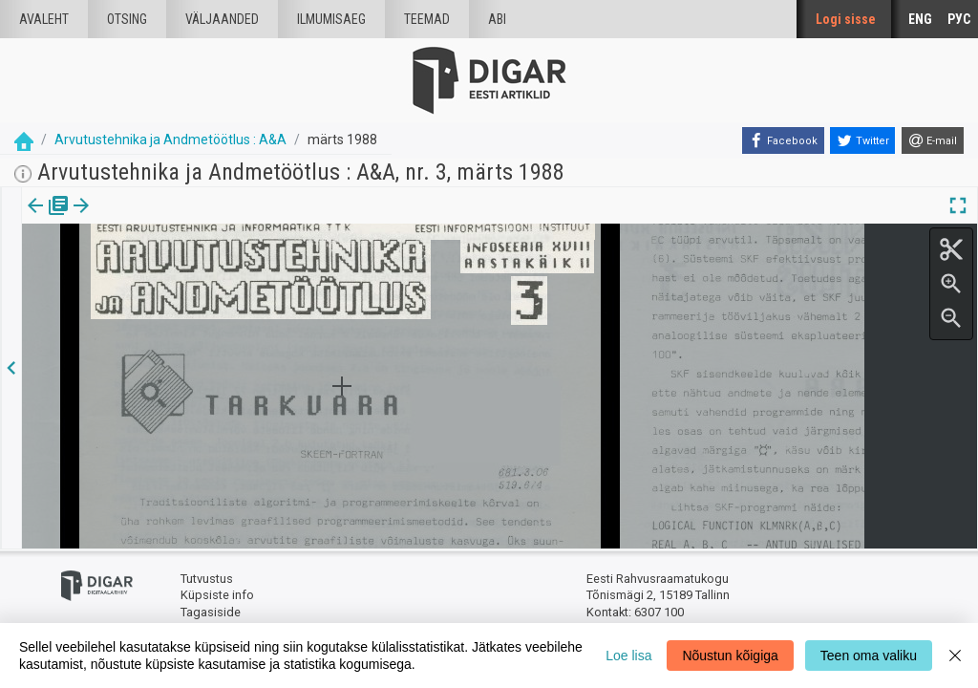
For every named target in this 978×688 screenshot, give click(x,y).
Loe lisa (628, 655)
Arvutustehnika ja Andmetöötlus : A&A (170, 139)
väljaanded (222, 19)
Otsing (127, 19)
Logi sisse (846, 19)
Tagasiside (211, 612)
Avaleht (44, 19)
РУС (958, 19)
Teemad (427, 19)
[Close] (955, 655)
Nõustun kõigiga (729, 655)
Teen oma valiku (868, 655)
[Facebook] (783, 140)
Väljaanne (48, 218)
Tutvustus (207, 578)
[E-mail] (933, 140)
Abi (497, 19)
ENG (920, 19)
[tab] (48, 219)
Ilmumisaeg (331, 19)
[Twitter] (862, 140)
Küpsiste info (217, 595)
